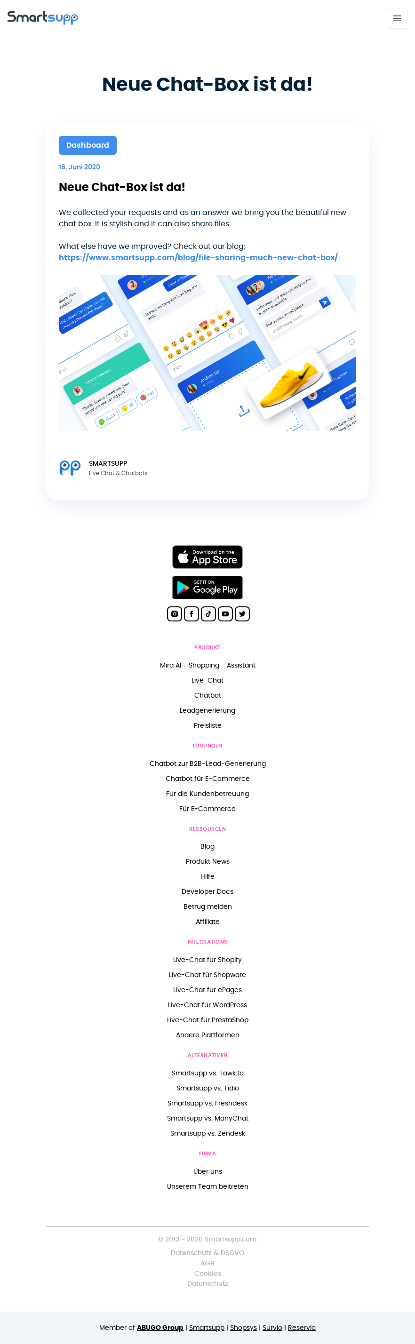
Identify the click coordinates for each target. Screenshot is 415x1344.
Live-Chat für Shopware (207, 974)
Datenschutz (207, 1283)
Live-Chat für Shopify (207, 959)
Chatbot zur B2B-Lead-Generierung (208, 763)
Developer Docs (207, 891)
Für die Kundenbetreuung (207, 793)
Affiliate (208, 921)
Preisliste (208, 725)
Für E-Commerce (207, 808)
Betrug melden (208, 906)
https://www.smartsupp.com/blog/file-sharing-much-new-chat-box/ (198, 258)
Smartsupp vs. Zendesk (207, 1133)
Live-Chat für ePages (207, 990)
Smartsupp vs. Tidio (207, 1088)
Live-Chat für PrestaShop (207, 1020)
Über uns (207, 1171)
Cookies (207, 1273)
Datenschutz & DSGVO (207, 1253)
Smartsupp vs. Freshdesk (207, 1103)
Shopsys (243, 1327)
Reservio (302, 1327)
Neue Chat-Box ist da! (122, 187)
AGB (207, 1263)
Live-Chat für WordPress (207, 1005)
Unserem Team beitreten (207, 1186)
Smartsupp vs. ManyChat (207, 1118)
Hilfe (207, 876)
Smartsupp (206, 1327)
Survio (272, 1327)
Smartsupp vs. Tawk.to (208, 1073)
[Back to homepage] (43, 22)
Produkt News (208, 861)
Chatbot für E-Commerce (208, 778)
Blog (207, 846)
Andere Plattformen (207, 1035)
